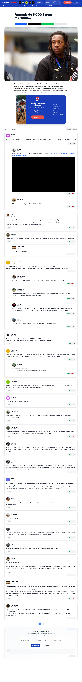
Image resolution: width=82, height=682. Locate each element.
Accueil (17, 9)
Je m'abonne (38, 117)
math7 (13, 135)
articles (21, 9)
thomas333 (14, 427)
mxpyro (13, 443)
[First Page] (36, 624)
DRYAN (19, 304)
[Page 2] (42, 625)
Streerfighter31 (16, 262)
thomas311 (14, 605)
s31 (12, 215)
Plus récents (73, 129)
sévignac (14, 350)
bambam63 (20, 289)
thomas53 (14, 382)
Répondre (9, 144)
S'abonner (46, 645)
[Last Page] (46, 624)
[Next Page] (44, 624)
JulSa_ (13, 499)
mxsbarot (14, 515)
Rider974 (19, 149)
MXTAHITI (13, 397)
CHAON (13, 559)
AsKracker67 (21, 247)
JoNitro (13, 334)
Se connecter (41, 121)
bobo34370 (14, 412)
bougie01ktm (21, 276)
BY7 (12, 529)
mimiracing (20, 200)
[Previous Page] (38, 624)
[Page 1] (40, 625)
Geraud (13, 234)
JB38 (12, 479)
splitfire (19, 365)
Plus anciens (67, 129)
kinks (12, 544)
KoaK (18, 319)
